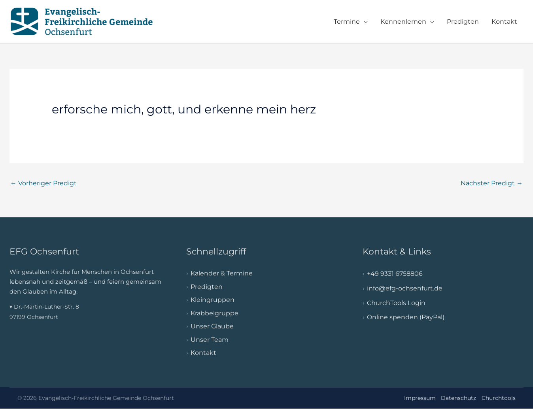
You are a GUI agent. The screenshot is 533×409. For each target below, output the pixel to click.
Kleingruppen (212, 299)
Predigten (463, 21)
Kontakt (504, 21)
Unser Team (210, 339)
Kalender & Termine (222, 273)
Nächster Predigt (492, 183)
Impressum (420, 398)
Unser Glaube (212, 326)
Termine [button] (347, 21)
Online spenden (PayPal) (405, 317)
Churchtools (499, 398)
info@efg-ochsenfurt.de (404, 288)
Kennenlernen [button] (403, 21)
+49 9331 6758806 (395, 273)
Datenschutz (458, 398)
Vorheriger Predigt (43, 183)
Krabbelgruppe (214, 313)
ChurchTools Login (396, 303)
